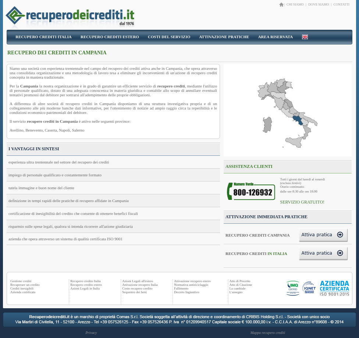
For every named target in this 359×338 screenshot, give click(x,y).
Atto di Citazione (241, 285)
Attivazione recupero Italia (139, 285)
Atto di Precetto (240, 281)
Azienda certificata (22, 292)
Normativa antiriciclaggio (191, 285)
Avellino (17, 130)
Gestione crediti (20, 281)
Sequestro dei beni (134, 292)
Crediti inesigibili (21, 288)
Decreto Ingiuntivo (186, 292)
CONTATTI (341, 4)
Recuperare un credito (24, 285)
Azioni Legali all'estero (137, 281)
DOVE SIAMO (318, 4)
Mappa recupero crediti (267, 333)
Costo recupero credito (137, 288)
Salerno (78, 130)
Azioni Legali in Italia (85, 288)
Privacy (91, 333)
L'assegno (236, 292)
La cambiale (238, 288)
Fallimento (181, 288)
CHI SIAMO (296, 4)
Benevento (34, 130)
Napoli (64, 130)
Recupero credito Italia (85, 281)
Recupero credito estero (86, 285)
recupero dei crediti (124, 68)
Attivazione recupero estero (192, 281)
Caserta (51, 130)
